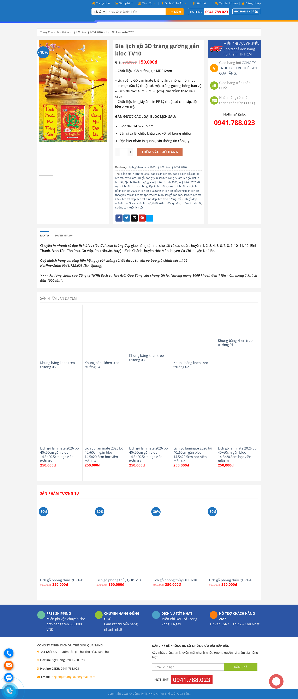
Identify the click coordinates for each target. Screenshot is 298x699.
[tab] (44, 235)
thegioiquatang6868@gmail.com (72, 677)
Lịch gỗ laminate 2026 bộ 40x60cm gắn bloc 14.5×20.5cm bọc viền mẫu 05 (59, 454)
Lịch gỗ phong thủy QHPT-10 (231, 580)
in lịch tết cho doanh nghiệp (136, 186)
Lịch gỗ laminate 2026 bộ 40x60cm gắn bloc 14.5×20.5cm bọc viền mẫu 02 (192, 454)
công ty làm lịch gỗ (179, 178)
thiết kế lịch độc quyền (166, 203)
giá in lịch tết (155, 182)
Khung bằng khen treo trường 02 (190, 365)
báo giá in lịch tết (161, 174)
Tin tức (147, 3)
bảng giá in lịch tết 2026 (135, 174)
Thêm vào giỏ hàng (160, 152)
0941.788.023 (216, 11)
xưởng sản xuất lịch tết (129, 207)
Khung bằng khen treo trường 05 (57, 365)
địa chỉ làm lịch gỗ (135, 182)
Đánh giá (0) (64, 235)
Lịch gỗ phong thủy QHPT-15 (62, 580)
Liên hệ (199, 3)
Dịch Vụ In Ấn (174, 3)
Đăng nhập (251, 3)
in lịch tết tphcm (142, 195)
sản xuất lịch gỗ (141, 203)
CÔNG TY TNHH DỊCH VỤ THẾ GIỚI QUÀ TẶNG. (238, 68)
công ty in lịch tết (156, 178)
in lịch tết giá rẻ (163, 186)
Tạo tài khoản (226, 3)
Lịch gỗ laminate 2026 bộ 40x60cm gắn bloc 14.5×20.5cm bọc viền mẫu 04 (104, 454)
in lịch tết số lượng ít (174, 191)
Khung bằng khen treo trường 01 (235, 343)
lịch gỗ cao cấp (173, 195)
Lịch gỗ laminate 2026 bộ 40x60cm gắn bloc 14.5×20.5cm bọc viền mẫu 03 (148, 454)
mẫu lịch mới (123, 203)
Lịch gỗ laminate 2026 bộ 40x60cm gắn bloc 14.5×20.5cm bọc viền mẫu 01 (237, 454)
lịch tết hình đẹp (147, 199)
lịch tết (188, 195)
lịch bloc (158, 195)
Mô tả (44, 235)
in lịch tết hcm (182, 186)
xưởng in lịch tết (191, 203)
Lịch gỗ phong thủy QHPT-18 (175, 580)
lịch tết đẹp (129, 199)
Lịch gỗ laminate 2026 (120, 32)
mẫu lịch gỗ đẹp (187, 199)
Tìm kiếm (174, 11)
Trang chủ (101, 3)
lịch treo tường (167, 199)
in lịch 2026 (170, 182)
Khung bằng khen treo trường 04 (102, 365)
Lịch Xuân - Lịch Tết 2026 (88, 32)
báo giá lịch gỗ (181, 174)
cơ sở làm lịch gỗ (135, 178)
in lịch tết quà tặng (149, 191)
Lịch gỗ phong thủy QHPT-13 (118, 580)
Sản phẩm (124, 3)
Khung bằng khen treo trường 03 (146, 357)
